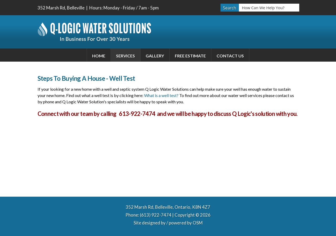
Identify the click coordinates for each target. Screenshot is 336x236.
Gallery (155, 55)
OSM (198, 223)
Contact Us (230, 55)
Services (125, 55)
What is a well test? (161, 95)
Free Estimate (190, 55)
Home (98, 55)
